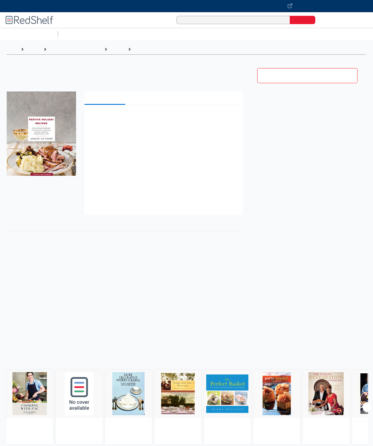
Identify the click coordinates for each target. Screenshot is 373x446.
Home (12, 49)
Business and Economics (215, 33)
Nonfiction (336, 33)
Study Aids (74, 33)
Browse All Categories (29, 33)
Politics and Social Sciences (273, 33)
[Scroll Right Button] (367, 407)
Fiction (313, 33)
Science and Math (109, 33)
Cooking (117, 49)
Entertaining (146, 49)
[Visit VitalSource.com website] (186, 6)
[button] (165, 117)
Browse (33, 49)
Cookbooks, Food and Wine (75, 49)
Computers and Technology (158, 33)
